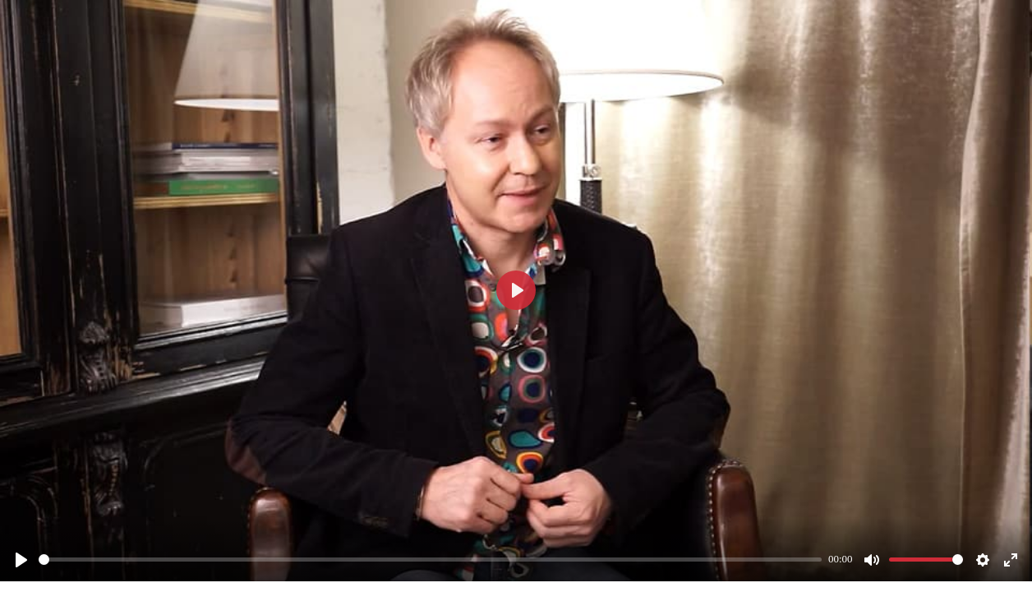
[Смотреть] (21, 560)
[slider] (430, 559)
